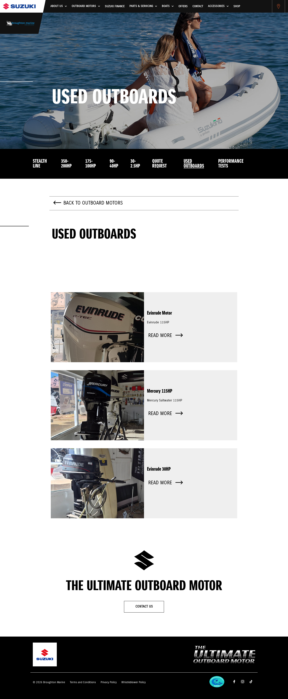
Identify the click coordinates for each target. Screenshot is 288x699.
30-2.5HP (135, 163)
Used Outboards (194, 163)
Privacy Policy (109, 682)
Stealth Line (40, 163)
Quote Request (159, 163)
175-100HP (90, 163)
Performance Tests (230, 163)
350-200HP (66, 163)
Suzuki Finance (115, 6)
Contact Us (144, 607)
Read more (165, 335)
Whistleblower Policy (133, 682)
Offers (183, 6)
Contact (197, 6)
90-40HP (114, 163)
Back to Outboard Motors (93, 203)
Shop (236, 6)
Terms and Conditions (83, 682)
